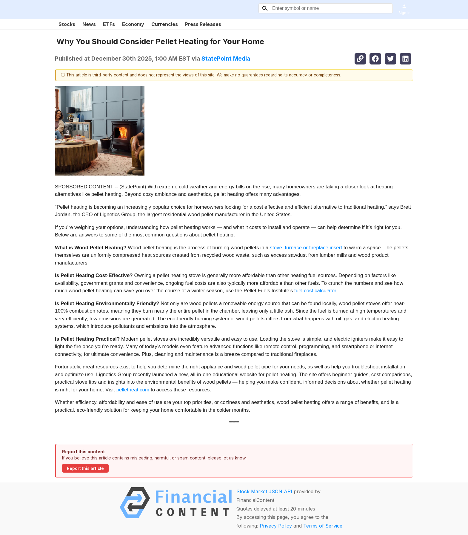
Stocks (67, 24)
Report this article (85, 468)
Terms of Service (322, 526)
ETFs (109, 24)
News (89, 24)
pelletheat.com (133, 390)
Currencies (164, 24)
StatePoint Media (225, 58)
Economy (133, 24)
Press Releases (203, 24)
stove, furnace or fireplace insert (306, 247)
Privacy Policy (276, 526)
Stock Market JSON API (264, 491)
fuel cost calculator (315, 290)
